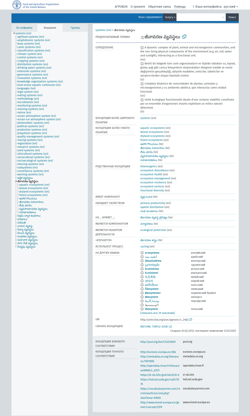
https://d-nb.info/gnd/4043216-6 (159, 375)
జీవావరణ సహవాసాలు (152, 148)
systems (145, 118)
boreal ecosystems (151, 132)
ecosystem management (155, 178)
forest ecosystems (151, 140)
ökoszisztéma (153, 260)
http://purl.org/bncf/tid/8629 (158, 342)
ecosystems (152, 252)
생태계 (149, 281)
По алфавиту (24, 27)
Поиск (232, 17)
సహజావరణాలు (148, 160)
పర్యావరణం (146, 223)
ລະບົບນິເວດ (151, 285)
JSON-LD (167, 326)
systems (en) (103, 30)
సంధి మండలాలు (149, 211)
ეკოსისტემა (152, 264)
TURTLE (156, 326)
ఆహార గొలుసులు (149, 144)
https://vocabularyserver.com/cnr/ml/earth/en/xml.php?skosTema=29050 (160, 393)
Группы (75, 27)
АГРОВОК (121, 6)
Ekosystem (151, 309)
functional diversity (152, 190)
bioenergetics (148, 166)
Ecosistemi (151, 273)
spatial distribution (152, 207)
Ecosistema (152, 269)
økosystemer (153, 293)
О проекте (138, 6)
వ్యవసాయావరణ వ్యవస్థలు (154, 156)
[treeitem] (25, 33)
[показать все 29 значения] (157, 313)
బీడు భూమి (146, 152)
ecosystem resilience (153, 182)
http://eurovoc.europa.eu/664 (158, 352)
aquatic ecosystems (152, 128)
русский (229, 6)
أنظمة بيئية (151, 256)
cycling (144, 246)
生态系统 (150, 277)
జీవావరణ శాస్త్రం (148, 240)
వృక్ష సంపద (146, 196)
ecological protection (153, 230)
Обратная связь (159, 6)
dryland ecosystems (152, 136)
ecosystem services (152, 186)
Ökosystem (152, 289)
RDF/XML (145, 326)
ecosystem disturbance (154, 170)
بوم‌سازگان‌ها (152, 301)
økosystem (151, 297)
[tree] (49, 224)
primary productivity (152, 203)
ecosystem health (151, 174)
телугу (169, 17)
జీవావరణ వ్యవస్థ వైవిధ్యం (153, 217)
